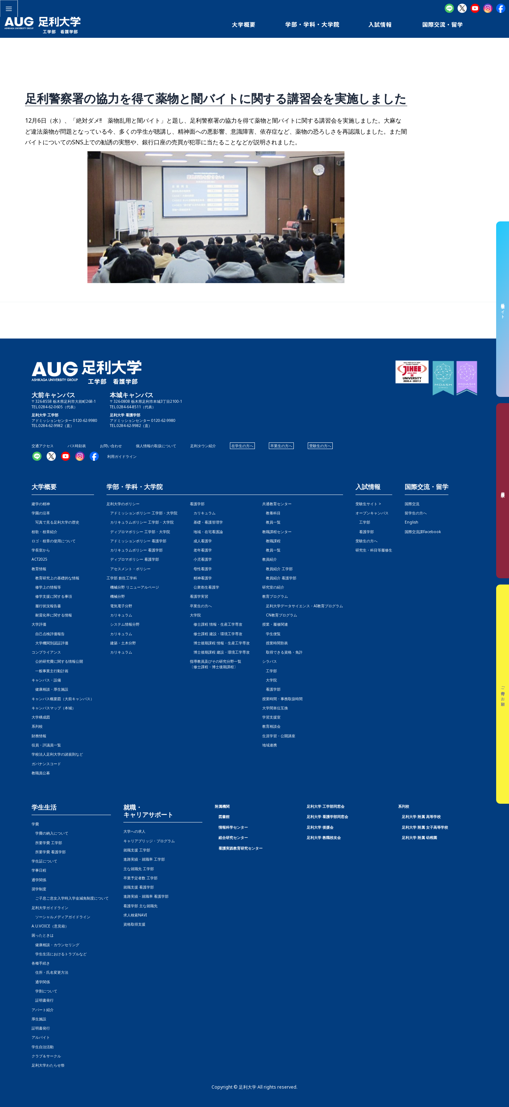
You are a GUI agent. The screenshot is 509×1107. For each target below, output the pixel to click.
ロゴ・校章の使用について (54, 540)
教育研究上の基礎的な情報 (55, 577)
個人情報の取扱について (156, 445)
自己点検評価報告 (48, 633)
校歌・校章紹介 (44, 531)
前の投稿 (17, 320)
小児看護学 (201, 559)
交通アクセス (43, 445)
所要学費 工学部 (47, 842)
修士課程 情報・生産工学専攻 (216, 624)
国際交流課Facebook (423, 531)
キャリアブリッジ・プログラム (149, 840)
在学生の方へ (242, 445)
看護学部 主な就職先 (140, 905)
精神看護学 (201, 577)
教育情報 (39, 568)
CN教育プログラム (279, 615)
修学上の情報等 (46, 587)
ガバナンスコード (46, 763)
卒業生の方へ (281, 445)
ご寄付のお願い (502, 694)
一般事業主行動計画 (50, 670)
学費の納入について (50, 833)
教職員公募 (41, 772)
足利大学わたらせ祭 (48, 1065)
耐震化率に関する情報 (52, 615)
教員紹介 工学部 (277, 568)
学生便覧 (271, 633)
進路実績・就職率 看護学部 (146, 896)
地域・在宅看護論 (206, 531)
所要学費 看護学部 (49, 851)
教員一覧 (271, 522)
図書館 (224, 816)
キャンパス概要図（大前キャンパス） (63, 698)
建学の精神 (41, 503)
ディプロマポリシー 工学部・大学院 (138, 531)
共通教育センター (277, 503)
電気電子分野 (119, 605)
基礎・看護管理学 (206, 522)
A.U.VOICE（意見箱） (50, 926)
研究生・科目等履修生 (373, 550)
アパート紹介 (43, 1009)
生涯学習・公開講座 (278, 735)
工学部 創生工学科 (122, 577)
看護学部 (197, 503)
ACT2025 (39, 559)
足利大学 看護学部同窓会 (327, 816)
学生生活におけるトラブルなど (59, 953)
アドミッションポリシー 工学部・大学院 (142, 512)
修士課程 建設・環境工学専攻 (216, 633)
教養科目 (271, 512)
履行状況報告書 (46, 605)
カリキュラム (119, 615)
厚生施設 (39, 1018)
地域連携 (269, 745)
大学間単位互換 (275, 707)
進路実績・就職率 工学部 (144, 859)
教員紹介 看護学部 (279, 577)
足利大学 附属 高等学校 (421, 816)
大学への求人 (134, 831)
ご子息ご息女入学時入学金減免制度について (70, 898)
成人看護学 (201, 540)
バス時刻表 (77, 445)
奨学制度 (39, 888)
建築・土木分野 (121, 642)
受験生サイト (502, 309)
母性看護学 (201, 568)
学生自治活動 (43, 1046)
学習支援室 (271, 717)
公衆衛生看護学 (204, 587)
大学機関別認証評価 (50, 642)
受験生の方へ (320, 445)
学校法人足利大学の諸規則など (57, 754)
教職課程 (271, 540)
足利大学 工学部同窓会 (325, 806)
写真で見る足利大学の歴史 (55, 522)
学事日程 (39, 870)
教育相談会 (271, 726)
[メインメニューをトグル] (8, 8)
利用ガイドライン (122, 456)
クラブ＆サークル (46, 1056)
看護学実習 (199, 596)
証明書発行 (43, 1000)
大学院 (269, 680)
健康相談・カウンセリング (55, 944)
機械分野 (116, 596)
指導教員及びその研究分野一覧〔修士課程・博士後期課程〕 (215, 664)
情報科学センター (233, 827)
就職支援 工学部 (136, 850)
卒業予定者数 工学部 (140, 877)
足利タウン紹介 (203, 445)
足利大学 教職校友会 (324, 837)
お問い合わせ (111, 445)
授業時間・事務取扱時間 (282, 698)
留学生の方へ (416, 512)
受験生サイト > (368, 503)
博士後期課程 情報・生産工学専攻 (220, 642)
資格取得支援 (134, 924)
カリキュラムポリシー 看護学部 (135, 550)
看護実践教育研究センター (241, 848)
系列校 (37, 726)
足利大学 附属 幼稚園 (419, 837)
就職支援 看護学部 (138, 887)
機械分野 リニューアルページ (133, 587)
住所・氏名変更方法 (50, 972)
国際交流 (412, 503)
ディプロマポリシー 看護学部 (133, 559)
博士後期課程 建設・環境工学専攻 (220, 652)
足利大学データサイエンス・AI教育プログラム (302, 605)
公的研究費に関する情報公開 (57, 661)
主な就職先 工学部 (138, 868)
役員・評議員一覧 (46, 745)
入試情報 (367, 487)
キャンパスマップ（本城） (54, 707)
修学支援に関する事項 (52, 596)
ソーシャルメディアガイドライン (61, 916)
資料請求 (502, 490)
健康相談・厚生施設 (50, 689)
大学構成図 (41, 717)
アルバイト (41, 1037)
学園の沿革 (41, 512)
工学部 (269, 670)
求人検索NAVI (135, 915)
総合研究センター (233, 837)
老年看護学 (201, 550)
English (411, 522)
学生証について (44, 861)
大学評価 (39, 624)
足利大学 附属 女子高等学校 (425, 827)
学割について (44, 991)
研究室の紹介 (273, 587)
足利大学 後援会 (320, 827)
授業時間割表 (275, 642)
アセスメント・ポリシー (129, 568)
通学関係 (39, 879)
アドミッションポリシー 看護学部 (136, 540)
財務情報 (39, 735)
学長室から (41, 550)
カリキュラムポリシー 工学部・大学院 (140, 522)
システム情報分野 (123, 624)
